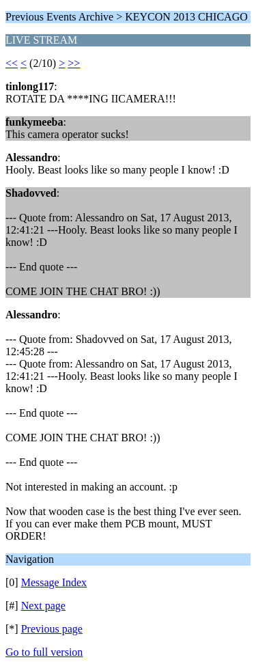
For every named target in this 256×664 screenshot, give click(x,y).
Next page (43, 605)
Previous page (52, 629)
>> (74, 63)
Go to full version (44, 652)
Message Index (54, 582)
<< (11, 63)
